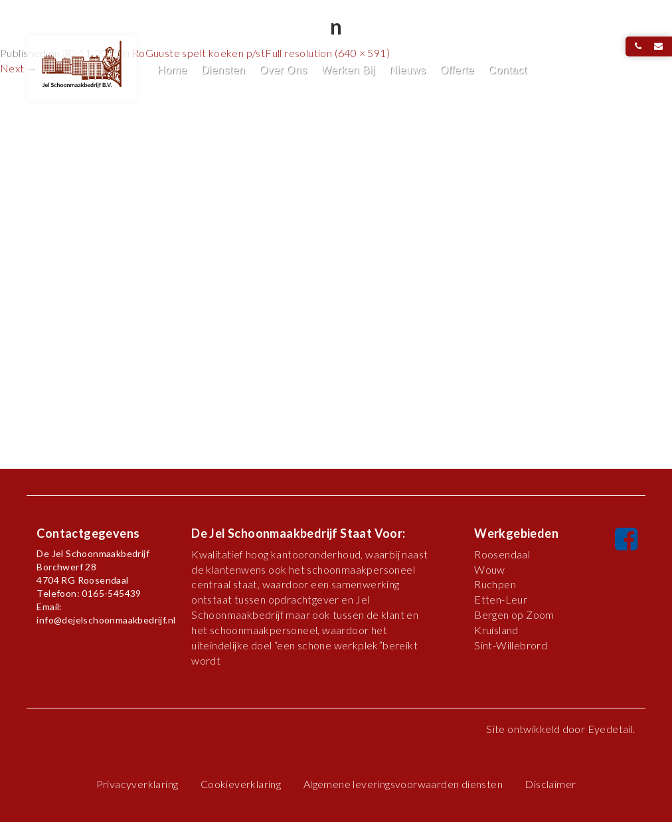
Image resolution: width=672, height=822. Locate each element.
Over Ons (283, 70)
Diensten (223, 70)
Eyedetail (610, 728)
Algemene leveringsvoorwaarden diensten (403, 784)
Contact (507, 70)
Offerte (457, 70)
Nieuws (407, 70)
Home (172, 70)
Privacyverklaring (137, 784)
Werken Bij (348, 70)
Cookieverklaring (241, 784)
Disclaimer (550, 784)
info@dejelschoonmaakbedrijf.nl (106, 619)
